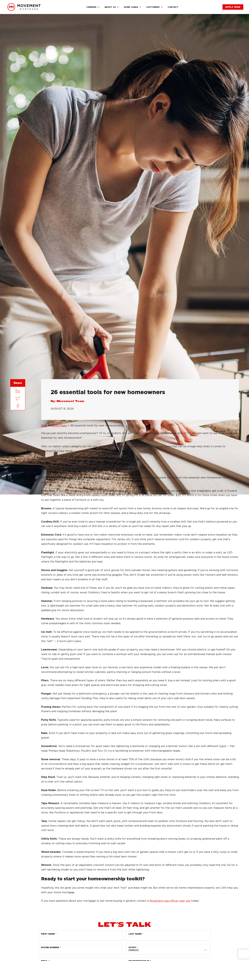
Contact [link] (173, 7)
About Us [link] (111, 7)
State (132, 947)
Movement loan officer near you (169, 900)
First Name (48, 934)
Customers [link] (154, 7)
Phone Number (50, 947)
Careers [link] (93, 7)
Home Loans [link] (132, 7)
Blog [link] (44, 425)
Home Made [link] (59, 425)
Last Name (134, 934)
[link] (24, 7)
